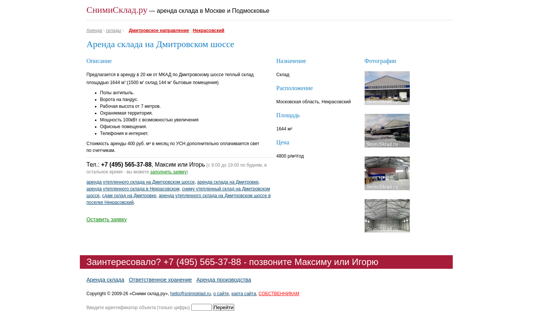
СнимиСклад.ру (117, 10)
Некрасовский (208, 30)
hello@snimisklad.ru (190, 293)
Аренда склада (105, 280)
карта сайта (243, 293)
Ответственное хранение (160, 280)
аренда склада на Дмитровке (228, 182)
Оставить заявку (107, 219)
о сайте (221, 293)
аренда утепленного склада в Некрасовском (133, 189)
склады (113, 30)
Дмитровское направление (159, 30)
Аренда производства (223, 280)
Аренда (94, 30)
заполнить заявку (168, 172)
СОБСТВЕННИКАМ (279, 293)
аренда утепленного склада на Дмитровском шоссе (141, 182)
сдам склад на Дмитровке (129, 195)
